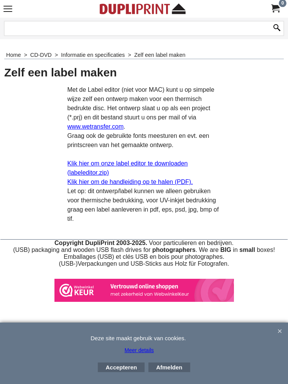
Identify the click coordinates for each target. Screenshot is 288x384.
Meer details (139, 350)
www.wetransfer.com (95, 126)
